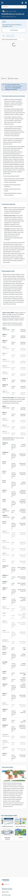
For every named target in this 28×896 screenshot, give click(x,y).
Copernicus (23, 736)
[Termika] (20, 835)
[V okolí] (25, 6)
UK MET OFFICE (22, 589)
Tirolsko (3, 16)
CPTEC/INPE (22, 641)
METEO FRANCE (21, 567)
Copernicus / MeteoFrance (22, 726)
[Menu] (2, 3)
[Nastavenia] (26, 2)
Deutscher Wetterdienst (22, 491)
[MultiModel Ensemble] (7, 823)
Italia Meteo (23, 673)
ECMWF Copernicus (23, 678)
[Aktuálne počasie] (14, 10)
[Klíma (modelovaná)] (20, 823)
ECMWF (24, 444)
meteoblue (23, 329)
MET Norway (22, 704)
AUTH (24, 648)
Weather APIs (5, 892)
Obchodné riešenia (7, 889)
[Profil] (22, 2)
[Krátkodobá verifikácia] (7, 835)
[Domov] (5, 880)
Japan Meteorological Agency (22, 615)
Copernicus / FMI (21, 749)
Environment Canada (22, 598)
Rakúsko (8, 16)
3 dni (3, 35)
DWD (24, 711)
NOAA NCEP (22, 454)
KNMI (24, 517)
